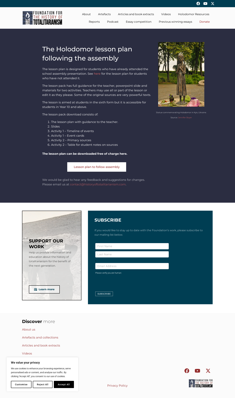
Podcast (112, 21)
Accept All (64, 384)
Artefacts (104, 14)
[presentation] (120, 282)
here (97, 73)
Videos (166, 14)
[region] (42, 374)
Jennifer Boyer (185, 117)
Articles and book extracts (136, 14)
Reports (94, 21)
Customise (21, 384)
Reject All (42, 384)
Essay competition (138, 21)
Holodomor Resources (193, 14)
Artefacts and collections (40, 337)
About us (28, 329)
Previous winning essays (175, 21)
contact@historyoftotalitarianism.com (98, 184)
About (86, 14)
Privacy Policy (117, 385)
